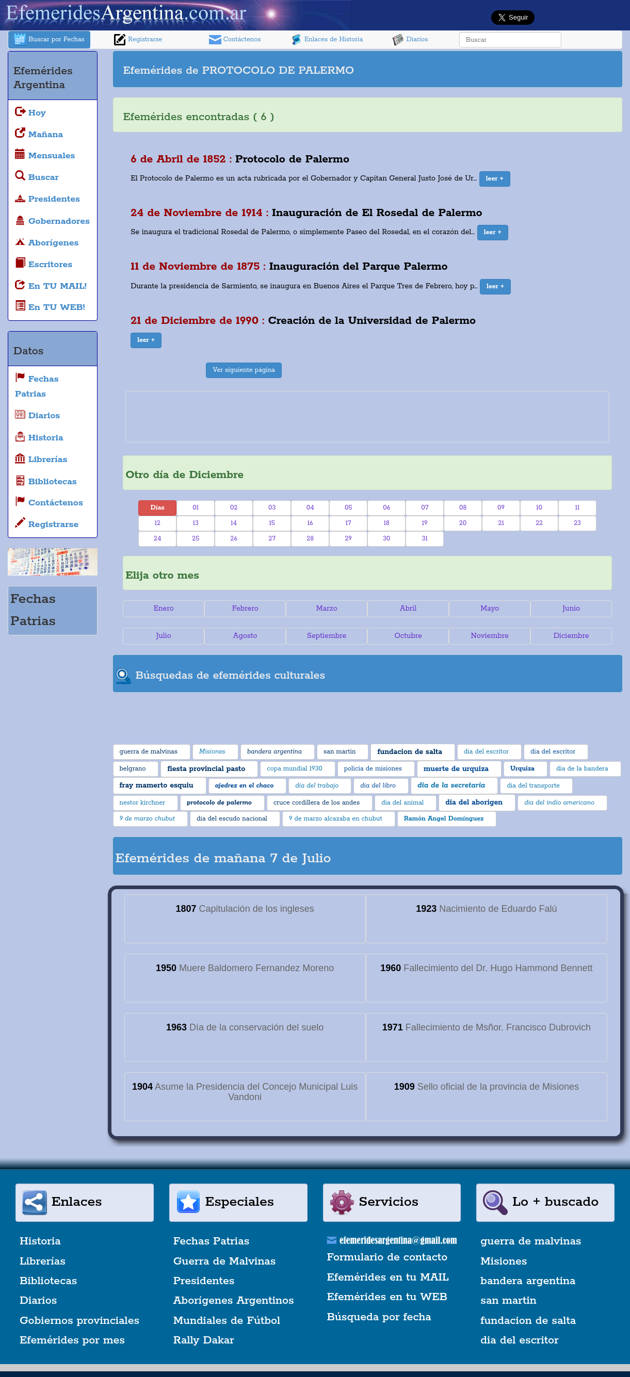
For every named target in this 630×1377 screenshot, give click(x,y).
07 (424, 508)
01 (195, 508)
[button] (494, 179)
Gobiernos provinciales (79, 1321)
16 (310, 523)
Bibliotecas (48, 1281)
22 (539, 523)
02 (233, 508)
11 (577, 508)
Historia (40, 1241)
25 (195, 539)
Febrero (245, 608)
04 (310, 508)
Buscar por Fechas (49, 40)
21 (501, 523)
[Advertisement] (496, 69)
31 (425, 539)
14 (234, 523)
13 (196, 523)
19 (425, 523)
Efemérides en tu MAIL (388, 1277)
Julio (163, 636)
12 (157, 523)
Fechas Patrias (211, 1241)
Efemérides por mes (72, 1340)
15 (272, 523)
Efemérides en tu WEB (387, 1297)
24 (157, 539)
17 (348, 523)
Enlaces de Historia (326, 40)
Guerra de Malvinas (224, 1261)
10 (539, 508)
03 (272, 508)
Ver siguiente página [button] (244, 370)
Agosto (245, 636)
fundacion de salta (528, 1321)
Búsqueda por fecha (379, 1317)
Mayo (489, 608)
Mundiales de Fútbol (226, 1321)
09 (501, 508)
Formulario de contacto (387, 1257)
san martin (508, 1300)
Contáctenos (235, 39)
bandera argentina (527, 1281)
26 (234, 539)
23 (577, 523)
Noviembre (489, 636)
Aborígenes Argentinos (233, 1300)
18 (387, 523)
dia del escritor (519, 1340)
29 (348, 539)
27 (272, 539)
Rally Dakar (203, 1340)
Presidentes (204, 1281)
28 (310, 539)
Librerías (43, 1261)
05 (348, 508)
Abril (408, 608)
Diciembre (571, 636)
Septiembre (326, 636)
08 (462, 508)
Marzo (326, 608)
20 (462, 523)
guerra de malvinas (530, 1241)
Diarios (410, 40)
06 (386, 508)
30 (386, 539)
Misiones (503, 1261)
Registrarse (138, 40)
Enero (164, 608)
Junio (571, 608)
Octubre (408, 636)
